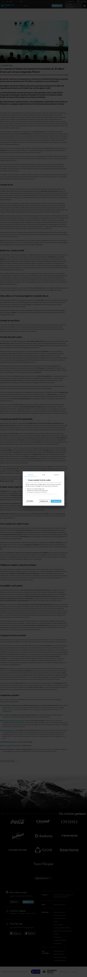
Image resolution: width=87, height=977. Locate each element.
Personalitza (30, 501)
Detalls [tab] (43, 474)
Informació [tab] (56, 474)
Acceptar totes (56, 501)
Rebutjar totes (44, 501)
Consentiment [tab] (31, 474)
